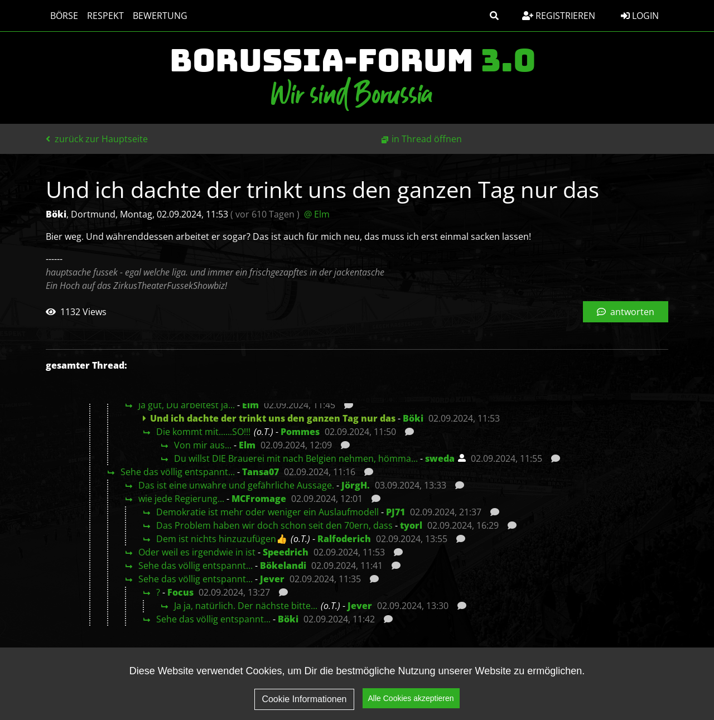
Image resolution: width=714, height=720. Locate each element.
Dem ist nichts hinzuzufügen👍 (222, 539)
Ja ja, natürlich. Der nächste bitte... (246, 606)
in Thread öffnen (427, 139)
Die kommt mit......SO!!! (203, 432)
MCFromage (258, 498)
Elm (250, 405)
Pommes (300, 432)
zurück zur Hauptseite (97, 139)
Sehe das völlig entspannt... (177, 472)
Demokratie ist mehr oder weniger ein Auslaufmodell (267, 512)
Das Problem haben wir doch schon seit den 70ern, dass (274, 525)
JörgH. (355, 485)
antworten (625, 312)
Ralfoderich (344, 539)
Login (640, 15)
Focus (180, 592)
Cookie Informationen (304, 699)
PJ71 (395, 512)
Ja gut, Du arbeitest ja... (186, 405)
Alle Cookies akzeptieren (411, 698)
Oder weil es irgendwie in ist (197, 552)
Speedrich (285, 552)
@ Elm (317, 214)
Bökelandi (283, 565)
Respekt (105, 15)
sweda (440, 458)
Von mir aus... (203, 445)
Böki (413, 418)
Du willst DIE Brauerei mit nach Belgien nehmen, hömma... (296, 458)
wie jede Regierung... (181, 498)
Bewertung (160, 15)
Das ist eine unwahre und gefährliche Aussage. (236, 485)
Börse (64, 15)
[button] (494, 15)
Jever (272, 579)
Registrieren (558, 15)
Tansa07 (260, 472)
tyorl (411, 525)
